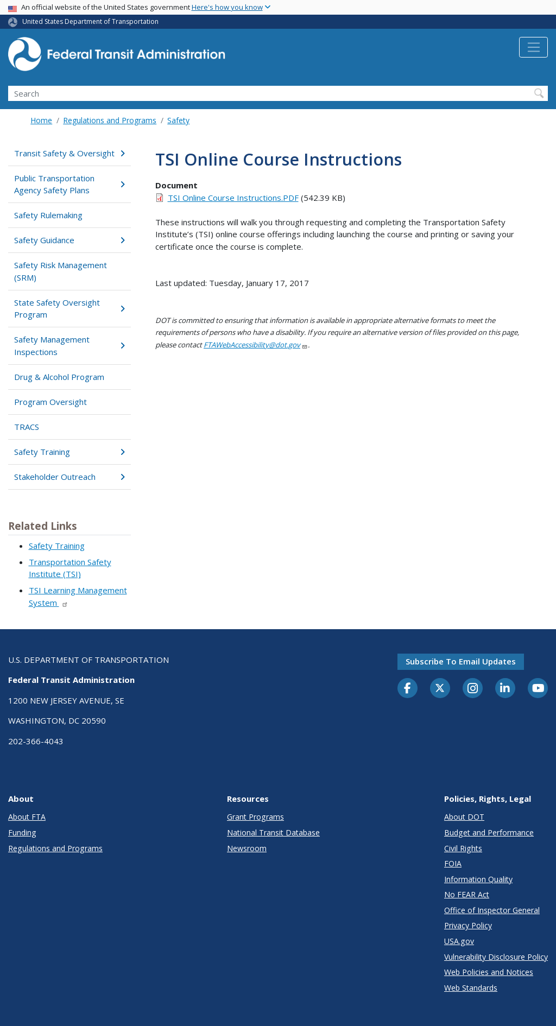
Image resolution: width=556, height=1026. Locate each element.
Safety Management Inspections (69, 345)
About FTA (27, 817)
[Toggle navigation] (533, 47)
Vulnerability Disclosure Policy (496, 957)
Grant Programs (255, 817)
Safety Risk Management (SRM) (60, 271)
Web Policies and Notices (488, 972)
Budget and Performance (489, 832)
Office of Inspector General (492, 910)
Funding (22, 832)
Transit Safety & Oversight (69, 153)
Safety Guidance (69, 240)
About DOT (464, 817)
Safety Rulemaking (48, 215)
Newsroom (247, 848)
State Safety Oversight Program (69, 308)
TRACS (26, 426)
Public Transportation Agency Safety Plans (69, 184)
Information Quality (478, 879)
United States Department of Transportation (90, 21)
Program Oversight (50, 401)
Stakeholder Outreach (69, 476)
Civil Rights (463, 848)
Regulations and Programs (109, 120)
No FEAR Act (466, 894)
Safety (178, 120)
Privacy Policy (468, 925)
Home (41, 120)
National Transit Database (273, 832)
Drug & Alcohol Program (59, 376)
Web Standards (470, 988)
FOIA (453, 863)
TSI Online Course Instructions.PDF (233, 197)
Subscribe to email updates (461, 661)
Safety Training (69, 451)
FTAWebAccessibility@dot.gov (256, 345)
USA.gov (459, 941)
